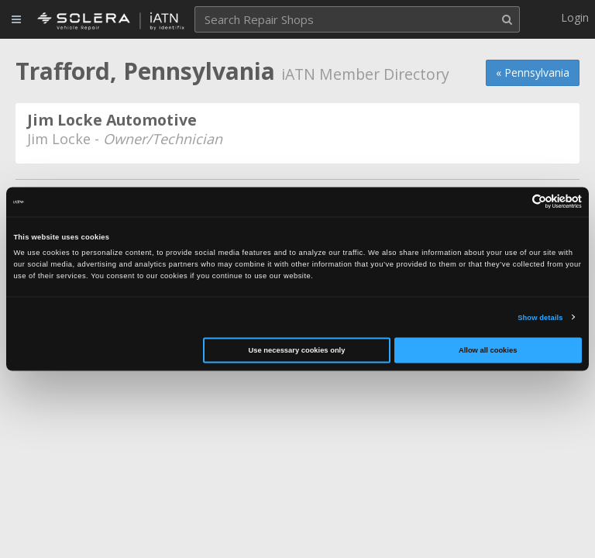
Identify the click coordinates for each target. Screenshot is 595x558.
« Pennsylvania (532, 72)
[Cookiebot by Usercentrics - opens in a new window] (514, 202)
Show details (540, 317)
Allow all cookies (488, 350)
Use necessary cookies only (297, 350)
